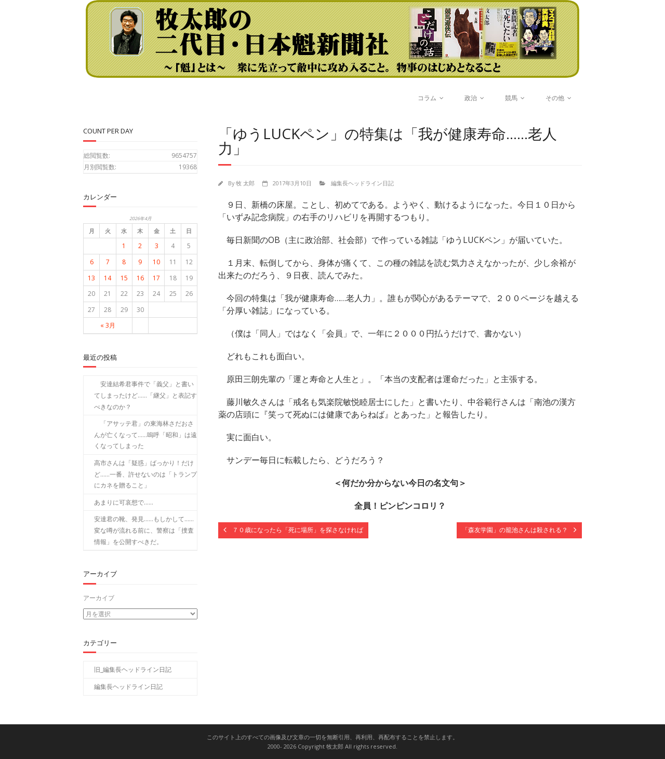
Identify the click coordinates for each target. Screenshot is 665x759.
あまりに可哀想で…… (123, 502)
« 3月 (107, 325)
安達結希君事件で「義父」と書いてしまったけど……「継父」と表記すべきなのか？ (145, 395)
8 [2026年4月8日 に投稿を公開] (124, 261)
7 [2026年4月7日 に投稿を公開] (108, 261)
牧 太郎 (245, 183)
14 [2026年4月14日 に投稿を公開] (107, 278)
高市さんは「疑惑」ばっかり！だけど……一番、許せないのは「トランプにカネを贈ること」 (145, 474)
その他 (555, 97)
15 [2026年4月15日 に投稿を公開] (124, 278)
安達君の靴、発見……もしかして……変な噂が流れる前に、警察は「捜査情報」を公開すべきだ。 (144, 530)
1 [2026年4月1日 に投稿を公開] (124, 245)
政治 (470, 97)
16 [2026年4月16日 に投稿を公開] (140, 278)
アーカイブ (98, 597)
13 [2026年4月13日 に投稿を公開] (91, 278)
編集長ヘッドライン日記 (362, 183)
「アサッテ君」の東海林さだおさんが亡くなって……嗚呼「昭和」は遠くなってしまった (145, 434)
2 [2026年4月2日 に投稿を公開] (140, 245)
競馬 (511, 97)
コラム (427, 97)
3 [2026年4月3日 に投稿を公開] (156, 245)
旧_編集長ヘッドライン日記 (132, 669)
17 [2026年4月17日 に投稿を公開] (156, 278)
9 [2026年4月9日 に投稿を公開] (140, 261)
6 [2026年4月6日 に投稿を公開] (92, 261)
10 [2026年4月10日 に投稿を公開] (156, 261)
